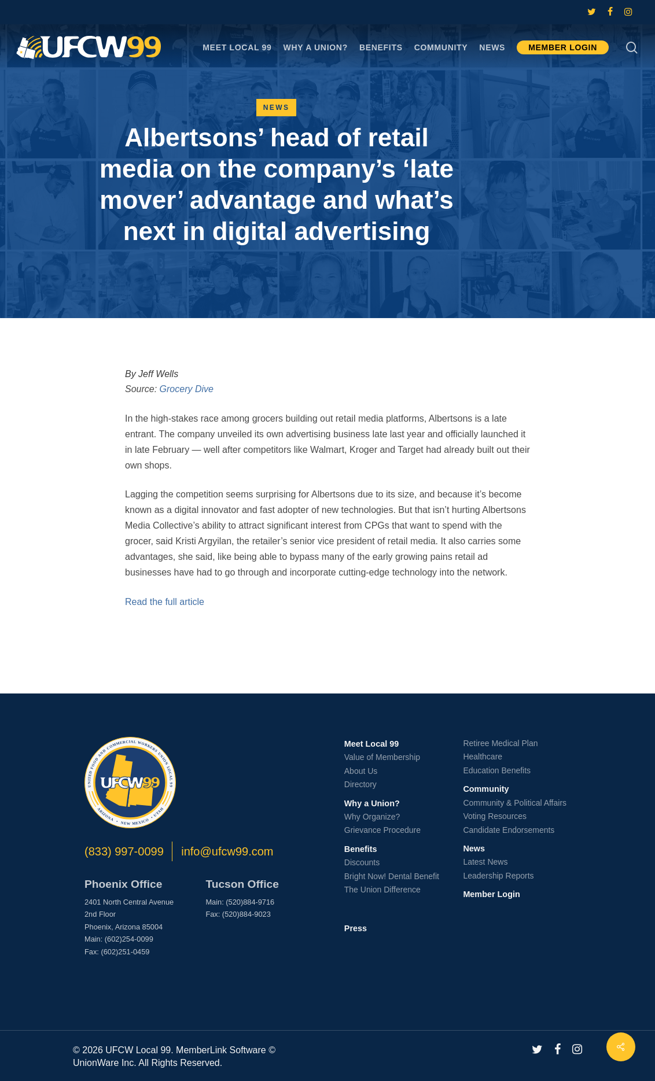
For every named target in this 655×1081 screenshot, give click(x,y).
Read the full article (164, 602)
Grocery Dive (187, 389)
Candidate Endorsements (508, 830)
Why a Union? (372, 803)
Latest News (485, 861)
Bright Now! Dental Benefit (391, 876)
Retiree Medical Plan (500, 743)
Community (486, 789)
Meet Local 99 (371, 743)
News (276, 108)
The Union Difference (382, 889)
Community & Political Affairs (514, 802)
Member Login (491, 894)
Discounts (362, 862)
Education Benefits (497, 770)
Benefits (360, 849)
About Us (361, 771)
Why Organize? (372, 816)
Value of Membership (382, 757)
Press (355, 928)
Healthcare (482, 756)
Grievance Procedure (382, 830)
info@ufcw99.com (227, 851)
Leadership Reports (498, 875)
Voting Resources (495, 816)
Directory (360, 784)
